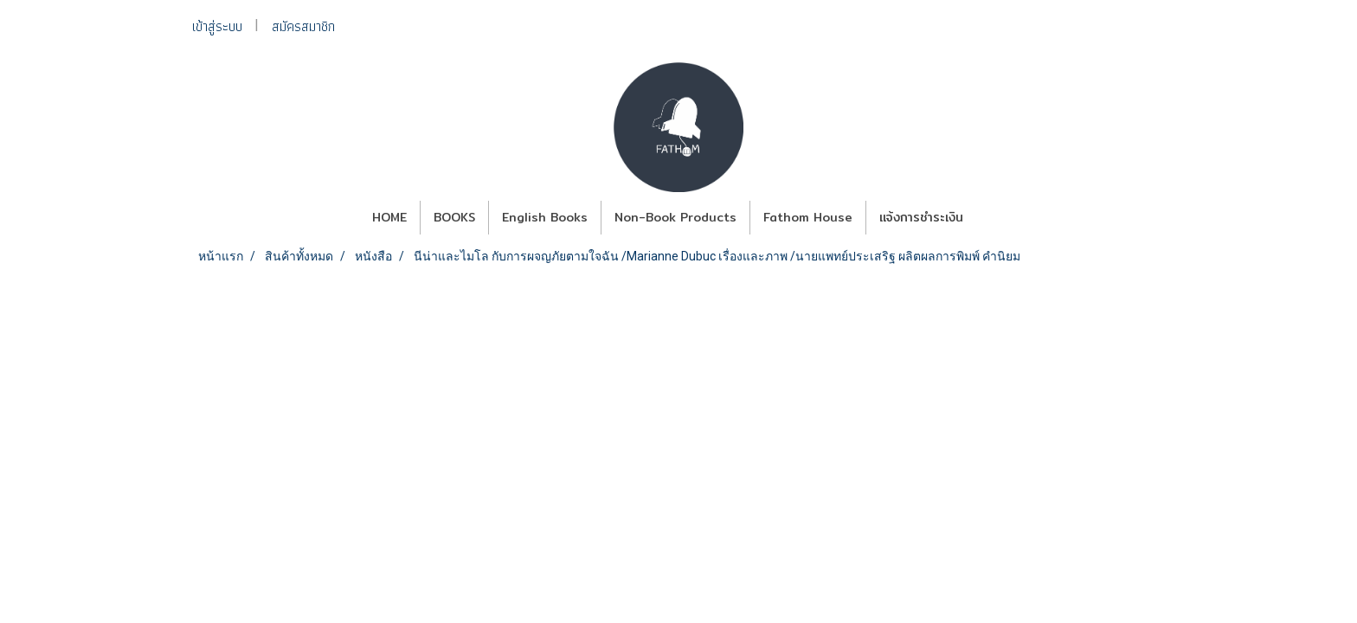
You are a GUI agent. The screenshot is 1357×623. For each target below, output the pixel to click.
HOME (389, 217)
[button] (992, 218)
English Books (545, 217)
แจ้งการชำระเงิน (921, 217)
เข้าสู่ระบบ (217, 26)
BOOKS (454, 217)
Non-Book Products (675, 217)
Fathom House (807, 217)
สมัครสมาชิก (303, 26)
